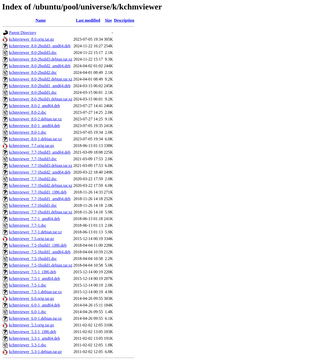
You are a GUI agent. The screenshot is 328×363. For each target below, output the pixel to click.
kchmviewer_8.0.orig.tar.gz (31, 39)
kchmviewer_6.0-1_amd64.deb (34, 305)
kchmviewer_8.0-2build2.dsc (33, 72)
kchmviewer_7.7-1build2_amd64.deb (39, 172)
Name (41, 20)
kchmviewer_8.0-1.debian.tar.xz (35, 139)
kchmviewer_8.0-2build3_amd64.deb (39, 46)
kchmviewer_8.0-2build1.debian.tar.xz (40, 99)
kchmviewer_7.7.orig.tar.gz (31, 145)
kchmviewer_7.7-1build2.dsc (33, 179)
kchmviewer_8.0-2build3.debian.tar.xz (40, 59)
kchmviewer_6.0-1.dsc (27, 312)
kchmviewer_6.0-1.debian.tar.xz (35, 318)
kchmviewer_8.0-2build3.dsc (33, 52)
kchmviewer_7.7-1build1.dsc (33, 205)
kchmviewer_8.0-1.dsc (27, 132)
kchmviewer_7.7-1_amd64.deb (34, 219)
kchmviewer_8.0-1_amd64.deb (34, 125)
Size (108, 20)
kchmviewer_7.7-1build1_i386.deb (38, 192)
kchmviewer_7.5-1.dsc (27, 285)
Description (124, 20)
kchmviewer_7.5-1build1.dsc (33, 258)
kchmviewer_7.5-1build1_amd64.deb (39, 252)
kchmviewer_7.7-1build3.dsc (33, 159)
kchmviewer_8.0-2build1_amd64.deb (39, 86)
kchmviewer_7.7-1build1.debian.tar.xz (40, 212)
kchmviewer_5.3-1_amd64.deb (34, 338)
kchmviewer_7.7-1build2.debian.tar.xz (40, 185)
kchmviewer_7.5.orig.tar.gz (31, 238)
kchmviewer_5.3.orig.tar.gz (31, 325)
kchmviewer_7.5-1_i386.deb (32, 272)
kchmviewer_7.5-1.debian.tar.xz (35, 292)
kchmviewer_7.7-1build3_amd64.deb (39, 152)
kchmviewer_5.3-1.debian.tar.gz (35, 351)
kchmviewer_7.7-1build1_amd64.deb (39, 199)
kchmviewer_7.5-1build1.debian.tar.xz (40, 265)
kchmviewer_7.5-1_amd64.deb (34, 278)
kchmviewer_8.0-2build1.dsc (33, 92)
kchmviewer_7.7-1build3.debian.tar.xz (40, 165)
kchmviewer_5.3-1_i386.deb (32, 332)
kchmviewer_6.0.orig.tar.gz (31, 298)
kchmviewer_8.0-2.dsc (27, 112)
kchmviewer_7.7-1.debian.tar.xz (35, 232)
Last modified (88, 20)
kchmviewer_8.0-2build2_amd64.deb (39, 66)
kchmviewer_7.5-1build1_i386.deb (38, 245)
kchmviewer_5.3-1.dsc (27, 345)
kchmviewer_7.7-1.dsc (27, 225)
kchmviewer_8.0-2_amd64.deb (34, 106)
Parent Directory (22, 32)
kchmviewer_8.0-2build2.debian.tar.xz (40, 79)
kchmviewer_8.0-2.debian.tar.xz (35, 119)
